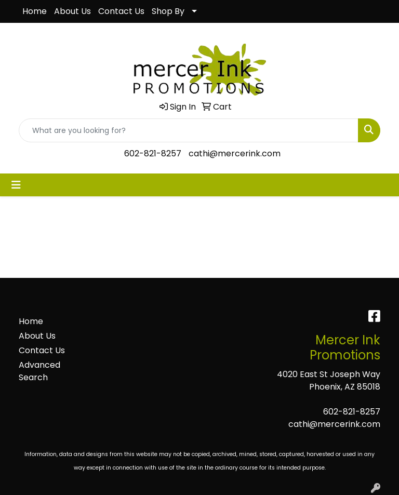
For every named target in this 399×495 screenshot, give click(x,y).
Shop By (168, 11)
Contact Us (121, 11)
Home (34, 11)
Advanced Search (39, 371)
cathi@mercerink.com (235, 153)
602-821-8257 (152, 153)
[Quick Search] (188, 130)
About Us (72, 11)
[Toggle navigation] (16, 185)
